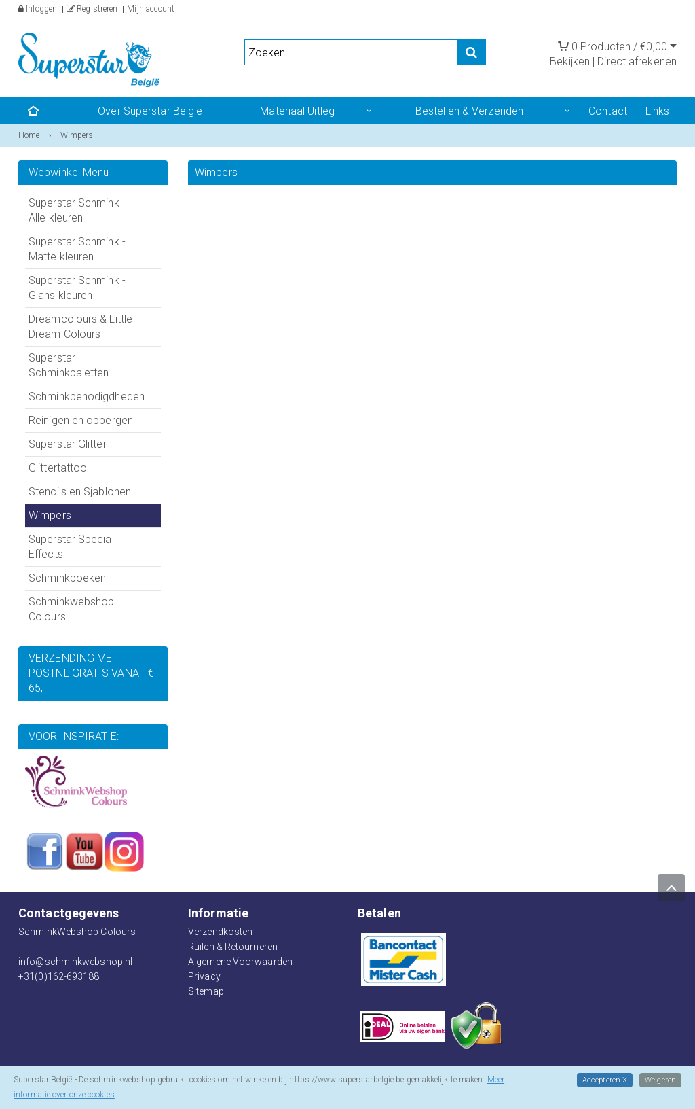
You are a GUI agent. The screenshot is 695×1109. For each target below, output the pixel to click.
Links (657, 111)
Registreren (92, 9)
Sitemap (206, 991)
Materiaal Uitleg (297, 111)
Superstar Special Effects (71, 547)
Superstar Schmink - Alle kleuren (77, 210)
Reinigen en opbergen (81, 420)
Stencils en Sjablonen (80, 491)
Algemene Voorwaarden (240, 961)
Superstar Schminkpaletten (69, 365)
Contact (607, 111)
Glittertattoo (58, 467)
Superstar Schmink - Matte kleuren (77, 249)
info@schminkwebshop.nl (75, 961)
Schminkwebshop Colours (71, 609)
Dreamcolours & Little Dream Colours (80, 326)
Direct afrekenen (637, 61)
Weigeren (659, 1080)
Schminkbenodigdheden (87, 396)
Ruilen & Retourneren (233, 946)
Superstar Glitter (68, 444)
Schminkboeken (67, 577)
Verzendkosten (220, 931)
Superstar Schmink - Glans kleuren (77, 288)
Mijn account (150, 9)
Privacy (204, 976)
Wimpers (50, 515)
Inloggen (37, 9)
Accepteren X (603, 1080)
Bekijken (570, 61)
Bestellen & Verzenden (469, 111)
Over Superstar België (150, 111)
